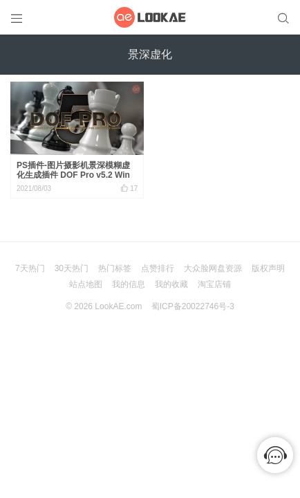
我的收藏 (171, 284)
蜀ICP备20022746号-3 (192, 306)
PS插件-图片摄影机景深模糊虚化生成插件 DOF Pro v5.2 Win (73, 170)
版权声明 (268, 268)
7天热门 (30, 268)
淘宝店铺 (214, 284)
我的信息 (128, 284)
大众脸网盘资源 (213, 268)
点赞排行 (157, 268)
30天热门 (71, 268)
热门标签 (114, 268)
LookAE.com (118, 306)
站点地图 (85, 284)
